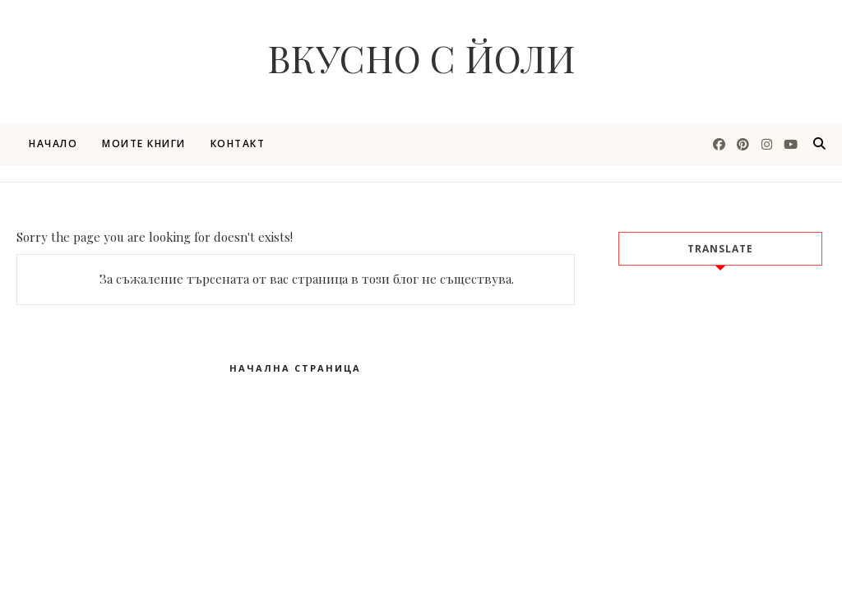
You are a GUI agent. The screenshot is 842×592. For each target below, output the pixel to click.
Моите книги (144, 143)
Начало (53, 143)
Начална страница (295, 368)
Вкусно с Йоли (421, 57)
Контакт (238, 143)
